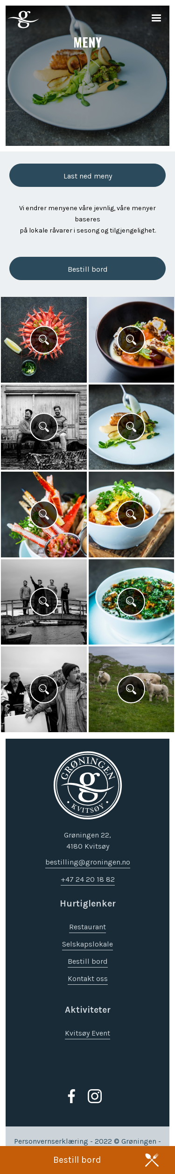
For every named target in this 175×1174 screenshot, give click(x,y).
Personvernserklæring (51, 1142)
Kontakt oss (88, 979)
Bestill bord (77, 1159)
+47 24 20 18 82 (88, 880)
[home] (21, 19)
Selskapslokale (87, 944)
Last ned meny (87, 176)
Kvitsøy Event (87, 1033)
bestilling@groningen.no (87, 862)
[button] (156, 19)
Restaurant (87, 927)
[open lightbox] (44, 340)
